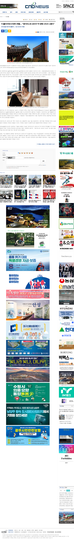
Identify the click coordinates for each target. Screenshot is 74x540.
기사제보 (72, 1)
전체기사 (16, 530)
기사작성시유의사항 (31, 532)
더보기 (72, 406)
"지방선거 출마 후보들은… (65, 423)
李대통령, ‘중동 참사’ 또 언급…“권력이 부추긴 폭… (49, 186)
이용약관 (44, 532)
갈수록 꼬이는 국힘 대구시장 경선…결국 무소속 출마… (49, 202)
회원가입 (67, 1)
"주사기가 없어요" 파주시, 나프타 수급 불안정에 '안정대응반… (66, 411)
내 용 (3, 160)
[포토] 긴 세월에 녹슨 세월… (66, 522)
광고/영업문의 (24, 532)
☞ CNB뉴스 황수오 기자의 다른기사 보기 (46, 144)
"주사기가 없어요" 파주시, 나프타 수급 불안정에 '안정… (6, 187)
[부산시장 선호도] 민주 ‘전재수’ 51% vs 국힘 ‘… (35, 201)
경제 (22, 530)
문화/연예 (28, 530)
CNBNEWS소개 (17, 532)
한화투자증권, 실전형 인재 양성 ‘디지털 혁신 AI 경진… (6, 201)
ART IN (32, 530)
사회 (25, 530)
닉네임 (4, 153)
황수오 (41, 32)
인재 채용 (40, 530)
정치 (19, 530)
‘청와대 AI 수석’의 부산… (65, 421)
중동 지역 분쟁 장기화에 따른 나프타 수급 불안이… (69, 417)
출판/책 (36, 530)
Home (1, 16)
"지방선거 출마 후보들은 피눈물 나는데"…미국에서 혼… (35, 187)
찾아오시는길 (39, 532)
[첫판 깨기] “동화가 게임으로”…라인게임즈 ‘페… (20, 201)
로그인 (63, 1)
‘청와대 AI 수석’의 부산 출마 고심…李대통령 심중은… (20, 187)
